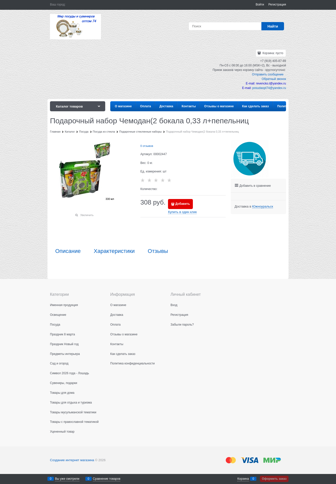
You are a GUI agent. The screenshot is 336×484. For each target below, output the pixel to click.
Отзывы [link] (158, 251)
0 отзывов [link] (146, 145)
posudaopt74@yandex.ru (269, 88)
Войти (260, 4)
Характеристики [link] (114, 251)
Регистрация (277, 4)
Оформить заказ (274, 478)
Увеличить (86, 215)
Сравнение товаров (107, 479)
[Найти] (272, 26)
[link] (262, 207)
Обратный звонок (274, 79)
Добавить (182, 204)
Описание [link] (68, 251)
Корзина (243, 479)
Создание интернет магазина (72, 460)
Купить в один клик (182, 212)
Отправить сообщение (268, 74)
